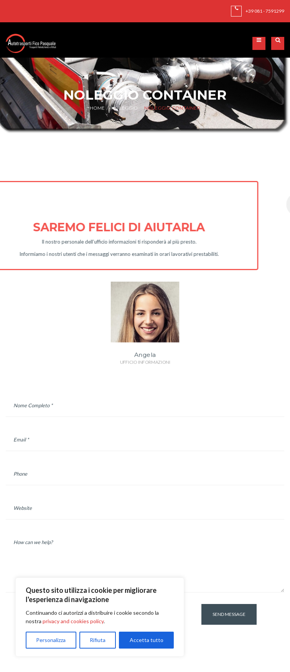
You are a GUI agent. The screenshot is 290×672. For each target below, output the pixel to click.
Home (97, 108)
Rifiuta (97, 640)
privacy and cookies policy (73, 621)
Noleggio (124, 108)
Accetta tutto (146, 640)
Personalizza (51, 640)
